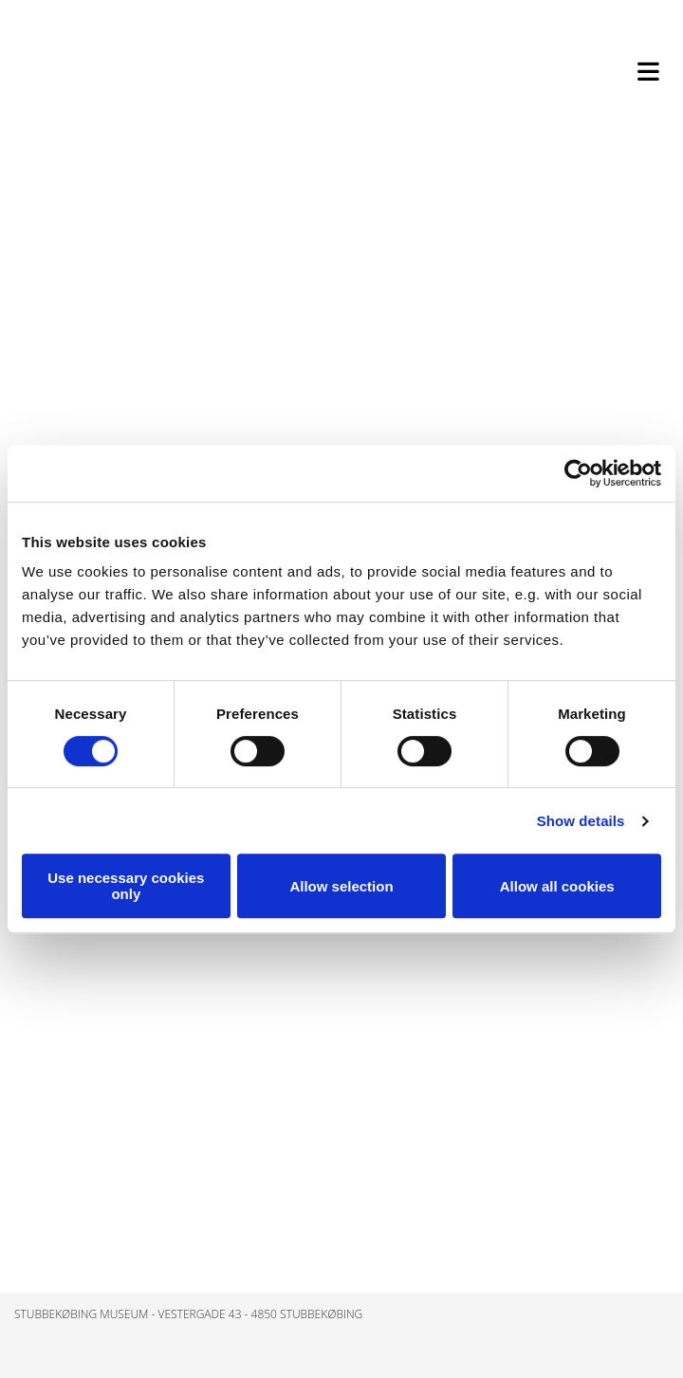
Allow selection (341, 886)
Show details (581, 821)
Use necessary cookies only (125, 886)
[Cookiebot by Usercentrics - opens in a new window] (578, 473)
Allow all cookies (557, 886)
